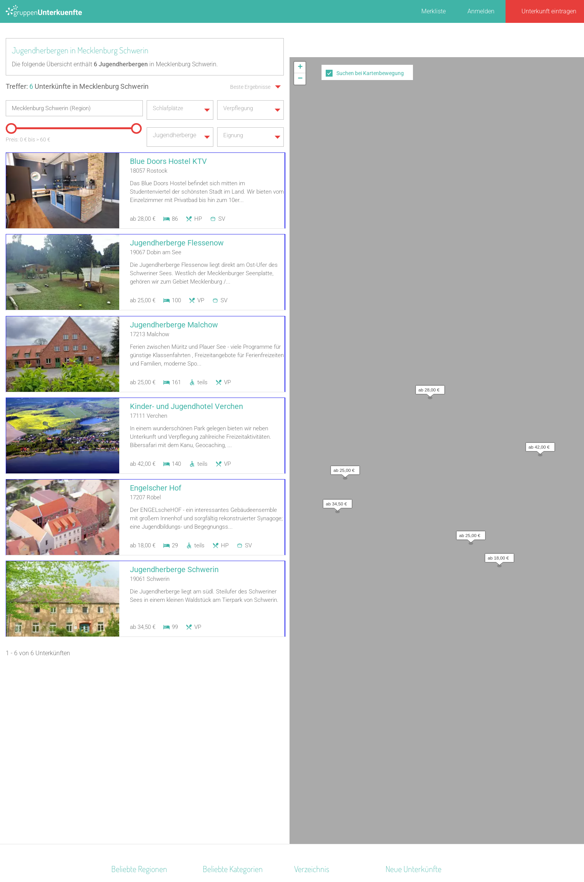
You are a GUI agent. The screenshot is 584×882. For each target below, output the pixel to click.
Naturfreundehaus (227, 767)
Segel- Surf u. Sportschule (237, 698)
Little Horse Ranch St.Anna (421, 708)
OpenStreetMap (566, 290)
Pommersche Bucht (137, 817)
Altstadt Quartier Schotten (420, 698)
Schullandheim (223, 777)
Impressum (317, 856)
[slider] (9, 125)
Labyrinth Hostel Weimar (418, 748)
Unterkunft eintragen (549, 11)
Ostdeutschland (132, 698)
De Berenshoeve (407, 728)
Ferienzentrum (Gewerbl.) (236, 708)
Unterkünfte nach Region (327, 698)
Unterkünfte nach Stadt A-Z (330, 728)
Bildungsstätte (222, 738)
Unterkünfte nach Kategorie (330, 718)
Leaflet (514, 290)
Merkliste (433, 11)
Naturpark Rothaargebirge (146, 787)
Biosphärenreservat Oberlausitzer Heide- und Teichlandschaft (144, 738)
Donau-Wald (127, 708)
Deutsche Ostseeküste (140, 718)
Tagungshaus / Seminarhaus (241, 718)
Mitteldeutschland (135, 797)
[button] (428, 84)
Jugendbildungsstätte (232, 787)
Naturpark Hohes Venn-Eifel (148, 807)
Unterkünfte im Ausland (325, 748)
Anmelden (480, 11)
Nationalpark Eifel (135, 758)
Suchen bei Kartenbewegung (370, 73)
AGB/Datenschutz (271, 856)
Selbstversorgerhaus (230, 758)
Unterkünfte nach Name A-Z (331, 738)
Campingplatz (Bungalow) (238, 748)
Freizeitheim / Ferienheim (236, 728)
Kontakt (230, 856)
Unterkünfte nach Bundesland (334, 708)
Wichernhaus (403, 738)
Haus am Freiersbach (414, 718)
